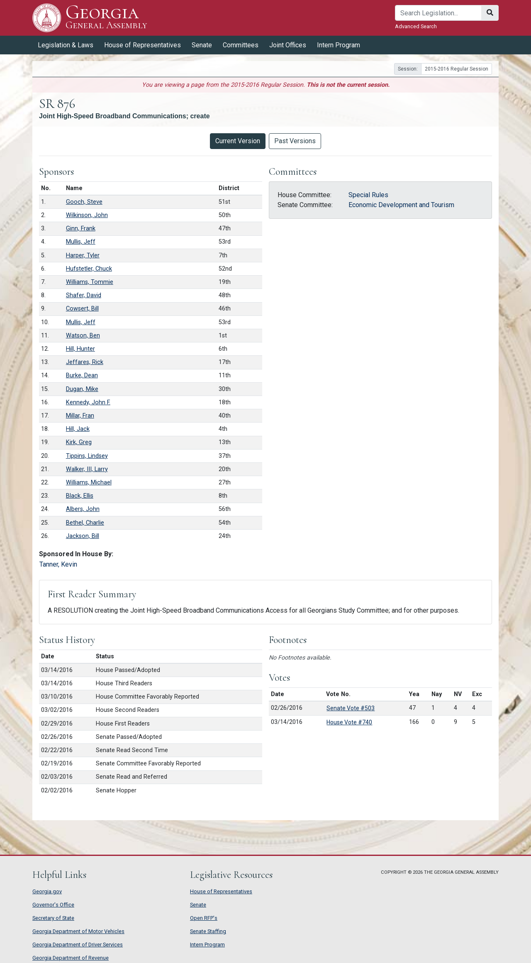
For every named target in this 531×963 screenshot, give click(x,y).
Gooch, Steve (84, 201)
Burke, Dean (82, 375)
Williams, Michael (89, 482)
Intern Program (338, 45)
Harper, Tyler (83, 255)
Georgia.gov (47, 891)
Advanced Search (416, 26)
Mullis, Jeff (80, 241)
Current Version (237, 141)
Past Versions (295, 141)
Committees (240, 45)
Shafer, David (83, 295)
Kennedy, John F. (88, 402)
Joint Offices (287, 45)
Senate (202, 45)
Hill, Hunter (80, 348)
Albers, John (83, 509)
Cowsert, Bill (82, 308)
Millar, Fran (80, 415)
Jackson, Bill (82, 536)
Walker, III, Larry (87, 469)
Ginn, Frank (80, 228)
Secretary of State (53, 918)
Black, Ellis (79, 495)
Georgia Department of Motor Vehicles (78, 931)
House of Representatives (142, 45)
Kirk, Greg (79, 442)
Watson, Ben (83, 335)
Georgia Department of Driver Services (77, 944)
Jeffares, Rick (84, 362)
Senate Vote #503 (350, 708)
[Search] (438, 13)
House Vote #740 (349, 722)
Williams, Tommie (89, 282)
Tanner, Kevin (58, 564)
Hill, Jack (78, 429)
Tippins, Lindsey (87, 456)
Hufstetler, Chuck (89, 268)
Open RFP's (203, 918)
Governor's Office (53, 905)
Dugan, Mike (82, 389)
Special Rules (368, 195)
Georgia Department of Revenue (70, 958)
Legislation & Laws (65, 45)
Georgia (106, 17)
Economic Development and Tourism (401, 205)
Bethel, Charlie (85, 522)
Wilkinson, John (87, 215)
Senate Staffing (208, 931)
